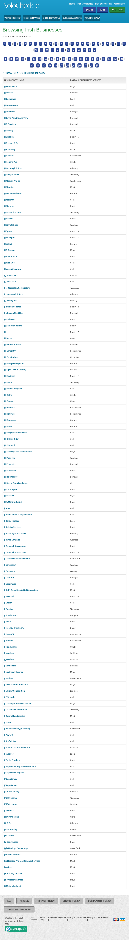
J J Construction (11, 105)
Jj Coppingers (10, 584)
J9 (40, 59)
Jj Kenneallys (10, 665)
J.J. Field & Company (13, 388)
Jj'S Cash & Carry (11, 791)
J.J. (5, 332)
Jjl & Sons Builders (12, 854)
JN (121, 59)
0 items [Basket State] (117, 9)
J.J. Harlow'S (9, 407)
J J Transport (9, 237)
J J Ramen (8, 218)
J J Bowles (8, 92)
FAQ (9, 900)
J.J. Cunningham (11, 357)
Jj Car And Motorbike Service (17, 558)
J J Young (8, 244)
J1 (11, 59)
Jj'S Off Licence (10, 798)
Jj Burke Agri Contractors (15, 533)
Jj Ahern (7, 508)
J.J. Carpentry (10, 350)
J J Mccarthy (9, 199)
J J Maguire (9, 187)
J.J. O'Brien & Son (11, 439)
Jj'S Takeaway (10, 804)
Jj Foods (7, 621)
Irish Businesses (103, 3)
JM (115, 59)
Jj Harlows (8, 640)
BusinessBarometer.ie (57, 917)
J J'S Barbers (9, 250)
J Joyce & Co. (9, 262)
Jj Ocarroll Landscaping (14, 716)
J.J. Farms (8, 382)
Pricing (24, 900)
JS (56, 65)
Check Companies (31, 18)
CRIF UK (100, 917)
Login (89, 9)
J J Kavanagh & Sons (13, 168)
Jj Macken (8, 678)
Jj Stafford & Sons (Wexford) (17, 747)
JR (50, 65)
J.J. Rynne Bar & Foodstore (16, 483)
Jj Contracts (9, 577)
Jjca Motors (9, 835)
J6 (34, 59)
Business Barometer (72, 18)
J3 (23, 59)
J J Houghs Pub (10, 162)
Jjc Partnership (10, 829)
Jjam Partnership (11, 816)
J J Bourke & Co (10, 86)
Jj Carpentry (9, 571)
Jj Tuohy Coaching (12, 760)
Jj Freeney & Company (14, 628)
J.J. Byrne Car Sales (12, 344)
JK (103, 59)
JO (32, 65)
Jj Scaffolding (10, 741)
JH (87, 59)
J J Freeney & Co (11, 143)
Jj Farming (8, 609)
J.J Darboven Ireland (13, 325)
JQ (44, 65)
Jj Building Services (12, 527)
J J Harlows (9, 155)
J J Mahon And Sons (13, 193)
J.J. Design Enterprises (14, 363)
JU (67, 65)
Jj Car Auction (10, 565)
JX (86, 65)
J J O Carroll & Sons (12, 212)
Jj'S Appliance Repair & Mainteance (20, 766)
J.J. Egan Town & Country (15, 369)
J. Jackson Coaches (12, 306)
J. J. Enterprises (10, 275)
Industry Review (92, 18)
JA (46, 59)
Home (72, 3)
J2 (17, 59)
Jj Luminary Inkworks (13, 672)
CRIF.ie (83, 917)
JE (69, 59)
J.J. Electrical (9, 376)
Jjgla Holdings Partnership (16, 848)
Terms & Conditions (19, 909)
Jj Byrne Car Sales (12, 539)
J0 (5, 59)
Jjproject (7, 867)
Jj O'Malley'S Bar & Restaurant (17, 703)
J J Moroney (9, 206)
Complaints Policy (99, 900)
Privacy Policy (46, 900)
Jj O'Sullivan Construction (15, 709)
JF (75, 59)
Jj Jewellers (9, 653)
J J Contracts (9, 111)
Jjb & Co (7, 823)
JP (38, 65)
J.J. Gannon (9, 401)
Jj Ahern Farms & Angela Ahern (18, 514)
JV (73, 65)
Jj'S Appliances (10, 779)
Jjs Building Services (13, 873)
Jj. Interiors (9, 810)
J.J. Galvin (8, 395)
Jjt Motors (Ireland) (12, 886)
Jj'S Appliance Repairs (14, 772)
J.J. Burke (8, 338)
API (78, 917)
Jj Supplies (9, 753)
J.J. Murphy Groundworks (15, 432)
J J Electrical (9, 136)
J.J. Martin (8, 426)
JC (57, 59)
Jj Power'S (8, 735)
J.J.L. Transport (10, 489)
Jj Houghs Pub (10, 646)
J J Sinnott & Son (11, 225)
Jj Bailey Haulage (11, 521)
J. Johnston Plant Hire (13, 313)
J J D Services (10, 124)
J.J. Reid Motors (10, 476)
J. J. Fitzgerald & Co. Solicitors (17, 288)
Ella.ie (105, 917)
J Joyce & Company (12, 269)
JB (51, 59)
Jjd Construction (11, 842)
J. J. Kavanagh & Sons (13, 294)
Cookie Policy (71, 900)
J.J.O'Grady (9, 495)
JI (92, 59)
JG (81, 59)
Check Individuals (51, 18)
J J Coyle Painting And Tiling (16, 118)
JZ (97, 65)
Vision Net (42, 918)
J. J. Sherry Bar (10, 300)
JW (79, 65)
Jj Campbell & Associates (15, 546)
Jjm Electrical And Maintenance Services (22, 861)
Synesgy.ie (91, 917)
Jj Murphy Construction (14, 690)
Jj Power (7, 722)
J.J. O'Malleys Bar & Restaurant (18, 451)
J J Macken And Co (12, 181)
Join (102, 9)
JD (63, 59)
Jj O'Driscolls (9, 697)
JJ (97, 59)
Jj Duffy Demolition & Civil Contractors (21, 590)
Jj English (8, 602)
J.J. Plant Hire (9, 458)
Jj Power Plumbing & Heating (17, 728)
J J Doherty (8, 130)
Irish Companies (85, 3)
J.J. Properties (10, 464)
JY (91, 65)
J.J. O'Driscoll (9, 445)
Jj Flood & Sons (10, 615)
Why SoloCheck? (12, 18)
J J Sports (8, 231)
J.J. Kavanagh (10, 420)
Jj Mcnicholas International (16, 684)
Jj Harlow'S (9, 634)
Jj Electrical (9, 596)
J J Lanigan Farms (11, 174)
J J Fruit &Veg (9, 149)
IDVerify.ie (71, 917)
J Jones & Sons (10, 256)
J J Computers (10, 99)
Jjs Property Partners (13, 879)
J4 (28, 59)
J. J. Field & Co (10, 281)
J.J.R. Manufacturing (13, 502)
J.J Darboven (9, 319)
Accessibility (119, 3)
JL (109, 59)
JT (62, 65)
